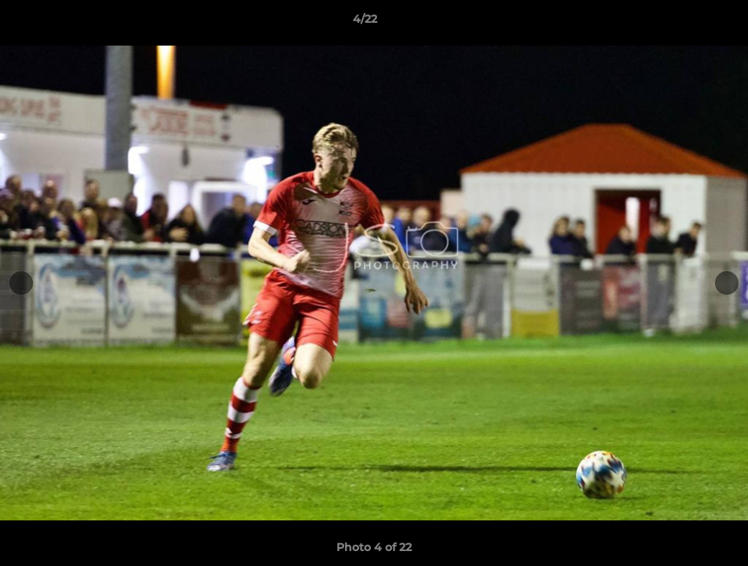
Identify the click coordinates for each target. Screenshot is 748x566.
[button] (682, 23)
